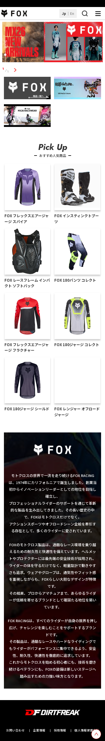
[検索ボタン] (84, 13)
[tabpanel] (52, 43)
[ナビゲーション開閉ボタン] (98, 13)
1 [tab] (15, 70)
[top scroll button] (96, 734)
